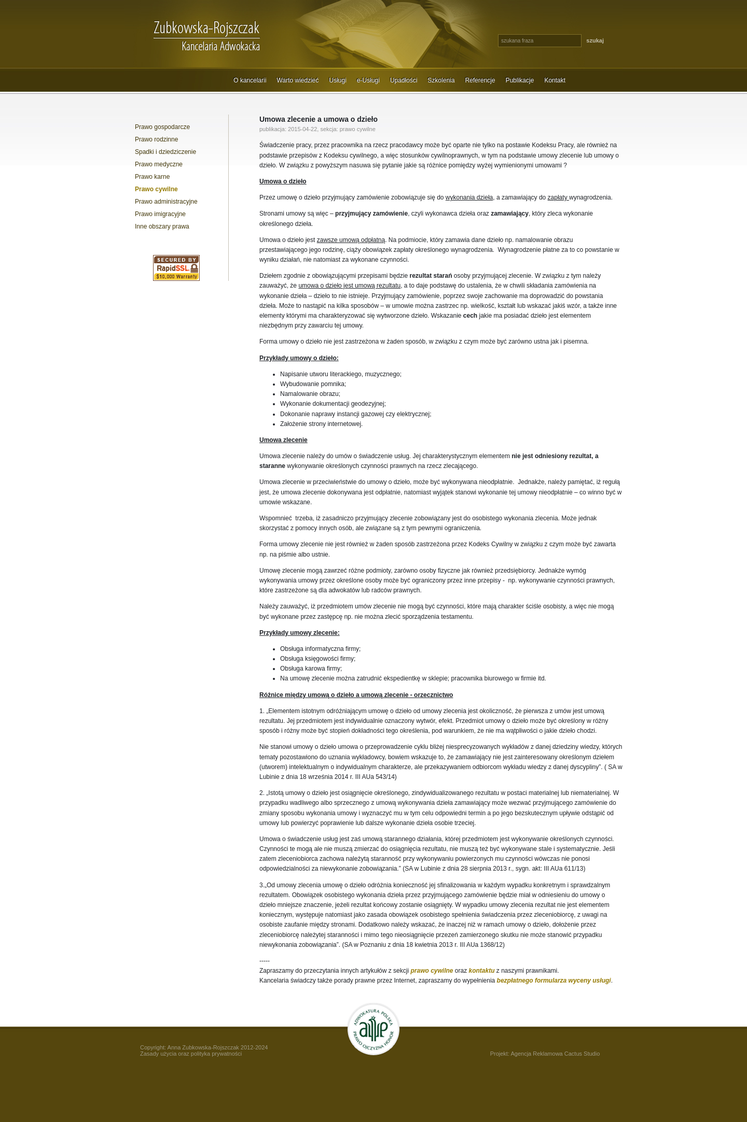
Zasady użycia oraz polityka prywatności (191, 1053)
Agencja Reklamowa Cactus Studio (555, 1053)
